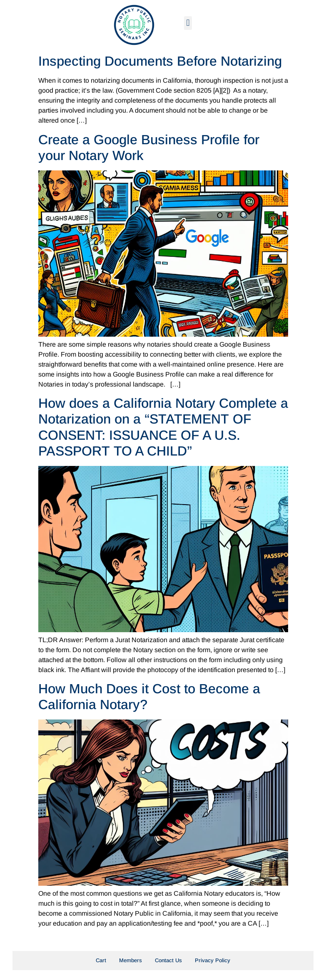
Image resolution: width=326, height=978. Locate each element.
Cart (101, 960)
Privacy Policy (212, 960)
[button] (188, 23)
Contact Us (168, 960)
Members (130, 960)
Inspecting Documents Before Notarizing (160, 61)
